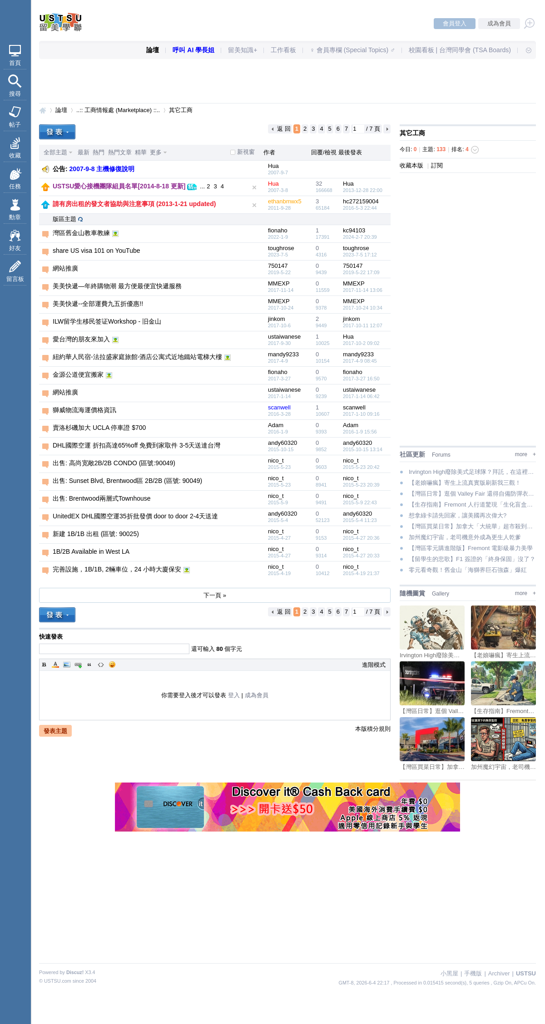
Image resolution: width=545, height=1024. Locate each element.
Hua (273, 165)
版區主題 (64, 219)
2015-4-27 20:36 (361, 538)
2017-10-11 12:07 (362, 325)
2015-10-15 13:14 (362, 449)
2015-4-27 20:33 (361, 555)
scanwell (279, 407)
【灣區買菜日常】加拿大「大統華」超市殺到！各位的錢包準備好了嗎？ (472, 526)
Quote (89, 664)
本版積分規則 (373, 728)
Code (100, 664)
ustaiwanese (284, 336)
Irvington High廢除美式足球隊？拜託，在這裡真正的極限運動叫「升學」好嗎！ (472, 471)
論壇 (152, 50)
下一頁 (387, 128)
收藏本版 (412, 165)
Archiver (499, 973)
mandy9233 (283, 354)
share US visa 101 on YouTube (96, 250)
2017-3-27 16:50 (361, 378)
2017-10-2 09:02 (361, 343)
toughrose (281, 248)
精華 (141, 152)
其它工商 (181, 110)
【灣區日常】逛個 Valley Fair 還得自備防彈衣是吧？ (472, 493)
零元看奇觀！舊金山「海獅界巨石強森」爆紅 (468, 569)
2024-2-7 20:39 (360, 237)
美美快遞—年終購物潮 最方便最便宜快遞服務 (117, 286)
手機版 (473, 973)
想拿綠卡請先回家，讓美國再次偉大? (457, 515)
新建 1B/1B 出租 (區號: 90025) (96, 533)
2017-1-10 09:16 (361, 414)
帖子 (15, 124)
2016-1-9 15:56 (360, 431)
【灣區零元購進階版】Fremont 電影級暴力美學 (471, 548)
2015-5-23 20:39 (361, 484)
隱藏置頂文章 (254, 187)
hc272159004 (361, 201)
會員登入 (454, 23)
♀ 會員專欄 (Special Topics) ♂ (352, 50)
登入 (234, 695)
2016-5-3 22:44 (360, 208)
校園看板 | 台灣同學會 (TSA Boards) (460, 50)
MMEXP (279, 283)
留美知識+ (242, 50)
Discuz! (75, 972)
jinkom (276, 318)
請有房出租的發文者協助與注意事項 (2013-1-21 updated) (134, 203)
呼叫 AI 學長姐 (193, 50)
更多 (156, 152)
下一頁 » (214, 595)
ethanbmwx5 (285, 201)
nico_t (276, 460)
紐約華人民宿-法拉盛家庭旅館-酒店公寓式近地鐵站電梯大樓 (137, 356)
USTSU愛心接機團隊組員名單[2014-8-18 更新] (119, 186)
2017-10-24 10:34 (362, 307)
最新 (83, 152)
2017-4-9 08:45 (360, 361)
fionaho (277, 230)
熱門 (98, 152)
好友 (15, 248)
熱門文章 (120, 152)
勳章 (15, 217)
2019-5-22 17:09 (361, 272)
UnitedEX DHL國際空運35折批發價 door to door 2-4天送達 (135, 516)
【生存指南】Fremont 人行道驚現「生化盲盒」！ (472, 504)
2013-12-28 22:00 (362, 190)
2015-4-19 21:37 (361, 573)
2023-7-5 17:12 (360, 254)
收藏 (15, 155)
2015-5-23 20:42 (361, 467)
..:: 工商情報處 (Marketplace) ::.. (118, 110)
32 (319, 183)
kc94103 (354, 230)
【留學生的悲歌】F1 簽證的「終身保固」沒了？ (472, 559)
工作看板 (283, 50)
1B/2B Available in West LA (91, 551)
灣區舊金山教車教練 (81, 232)
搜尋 (15, 93)
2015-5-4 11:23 (360, 520)
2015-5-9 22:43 (360, 502)
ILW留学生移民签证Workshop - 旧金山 (107, 321)
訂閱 (437, 165)
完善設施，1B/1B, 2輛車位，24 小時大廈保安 (117, 569)
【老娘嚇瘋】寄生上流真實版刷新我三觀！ (465, 482)
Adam (275, 425)
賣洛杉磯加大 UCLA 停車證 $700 (99, 427)
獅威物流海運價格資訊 (84, 410)
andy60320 (282, 442)
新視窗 (246, 151)
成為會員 (499, 23)
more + (525, 454)
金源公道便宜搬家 (78, 374)
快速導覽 (524, 50)
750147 (277, 265)
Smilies (112, 664)
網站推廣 (65, 268)
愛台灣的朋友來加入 (81, 339)
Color (55, 664)
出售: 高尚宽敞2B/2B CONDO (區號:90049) (114, 463)
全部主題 (55, 152)
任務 (15, 186)
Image (66, 664)
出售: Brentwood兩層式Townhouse (102, 498)
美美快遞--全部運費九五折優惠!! (98, 303)
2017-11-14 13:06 (362, 290)
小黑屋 (449, 973)
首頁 (15, 62)
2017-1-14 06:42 (361, 396)
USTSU (42, 110)
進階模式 (374, 664)
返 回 (284, 128)
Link (78, 664)
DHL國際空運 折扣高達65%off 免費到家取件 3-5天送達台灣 (136, 445)
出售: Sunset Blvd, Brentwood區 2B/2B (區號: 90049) (127, 480)
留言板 (15, 279)
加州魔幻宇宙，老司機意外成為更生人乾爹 (465, 537)
